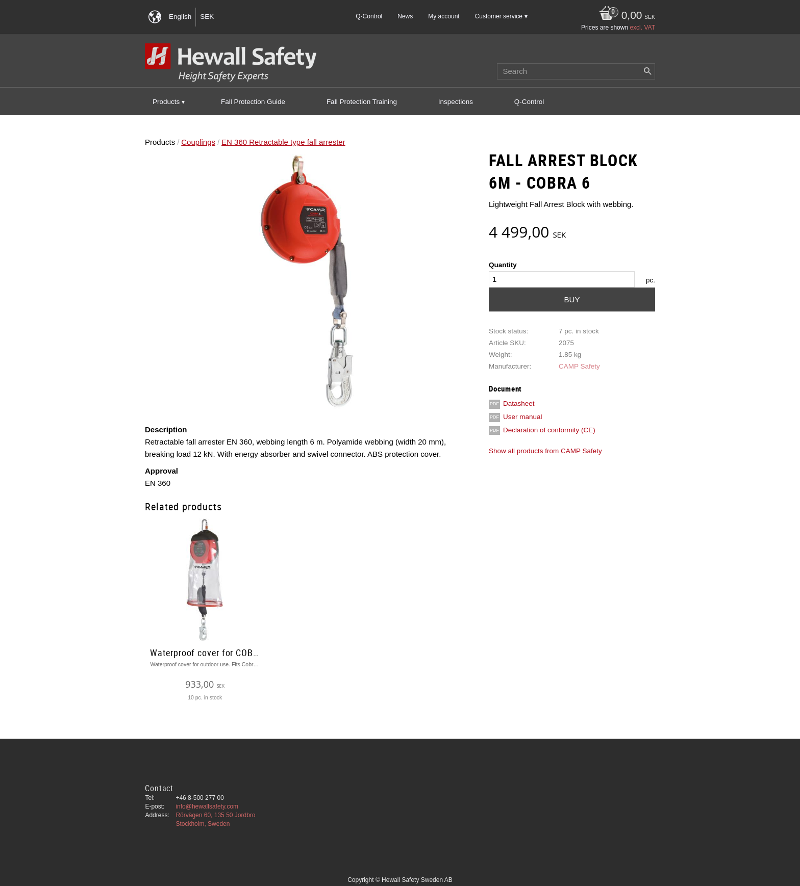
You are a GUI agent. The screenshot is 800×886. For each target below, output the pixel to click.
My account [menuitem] (443, 16)
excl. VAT (642, 27)
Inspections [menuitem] (455, 102)
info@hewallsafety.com (207, 806)
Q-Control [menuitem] (369, 16)
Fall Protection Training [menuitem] (362, 102)
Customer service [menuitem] (498, 16)
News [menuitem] (405, 16)
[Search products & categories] (576, 71)
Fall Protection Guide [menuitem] (253, 102)
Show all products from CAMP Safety (545, 451)
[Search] (647, 71)
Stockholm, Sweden (203, 823)
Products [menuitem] (166, 102)
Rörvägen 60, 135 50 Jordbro (215, 815)
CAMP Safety (579, 366)
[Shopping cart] (624, 16)
